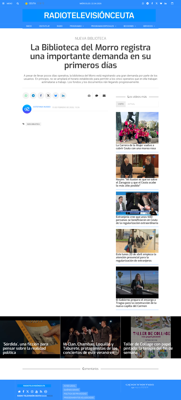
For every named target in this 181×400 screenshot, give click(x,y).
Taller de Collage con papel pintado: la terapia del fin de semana (148, 348)
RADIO (60, 26)
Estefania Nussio (42, 107)
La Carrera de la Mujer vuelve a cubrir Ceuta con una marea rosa (136, 147)
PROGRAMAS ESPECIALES (102, 26)
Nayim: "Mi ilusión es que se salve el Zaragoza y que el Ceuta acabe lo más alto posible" (136, 182)
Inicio (29, 26)
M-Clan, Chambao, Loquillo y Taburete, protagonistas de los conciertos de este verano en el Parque (90, 350)
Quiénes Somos (71, 390)
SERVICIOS (148, 26)
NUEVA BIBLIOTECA (33, 124)
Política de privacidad (75, 394)
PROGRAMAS (76, 26)
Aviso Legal (69, 386)
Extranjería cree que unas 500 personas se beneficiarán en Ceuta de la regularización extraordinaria (137, 220)
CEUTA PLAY (44, 26)
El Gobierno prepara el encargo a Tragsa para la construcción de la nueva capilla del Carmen (136, 303)
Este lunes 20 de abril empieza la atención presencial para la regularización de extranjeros (136, 257)
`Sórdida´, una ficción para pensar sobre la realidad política (25, 348)
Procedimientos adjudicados (79, 397)
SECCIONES (129, 26)
